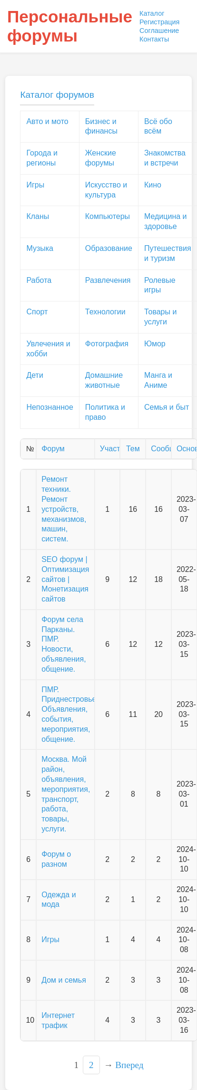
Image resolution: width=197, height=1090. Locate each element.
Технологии (105, 312)
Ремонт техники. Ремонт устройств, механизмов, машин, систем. (63, 509)
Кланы (37, 216)
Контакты (154, 39)
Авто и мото (47, 121)
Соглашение (159, 30)
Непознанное (49, 407)
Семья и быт (166, 407)
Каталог (151, 13)
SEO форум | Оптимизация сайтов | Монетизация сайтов (65, 579)
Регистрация (159, 22)
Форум (53, 449)
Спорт (37, 312)
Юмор (155, 344)
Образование (108, 248)
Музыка (39, 248)
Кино (152, 185)
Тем (133, 449)
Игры (35, 185)
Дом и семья (63, 980)
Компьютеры (107, 216)
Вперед (129, 1065)
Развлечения (108, 280)
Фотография (106, 344)
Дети (34, 375)
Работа (38, 280)
